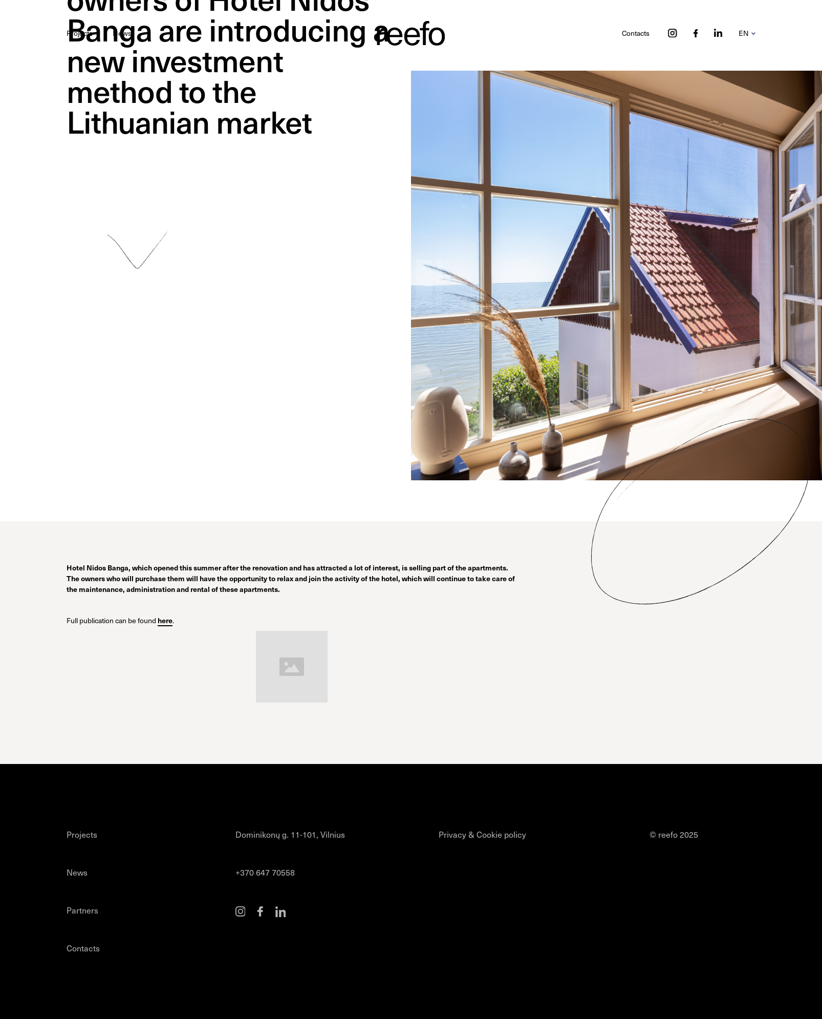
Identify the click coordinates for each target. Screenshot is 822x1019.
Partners (82, 910)
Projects (79, 33)
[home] (411, 33)
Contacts (636, 33)
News (122, 33)
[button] (747, 33)
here (165, 620)
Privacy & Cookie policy (482, 834)
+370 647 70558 (265, 872)
